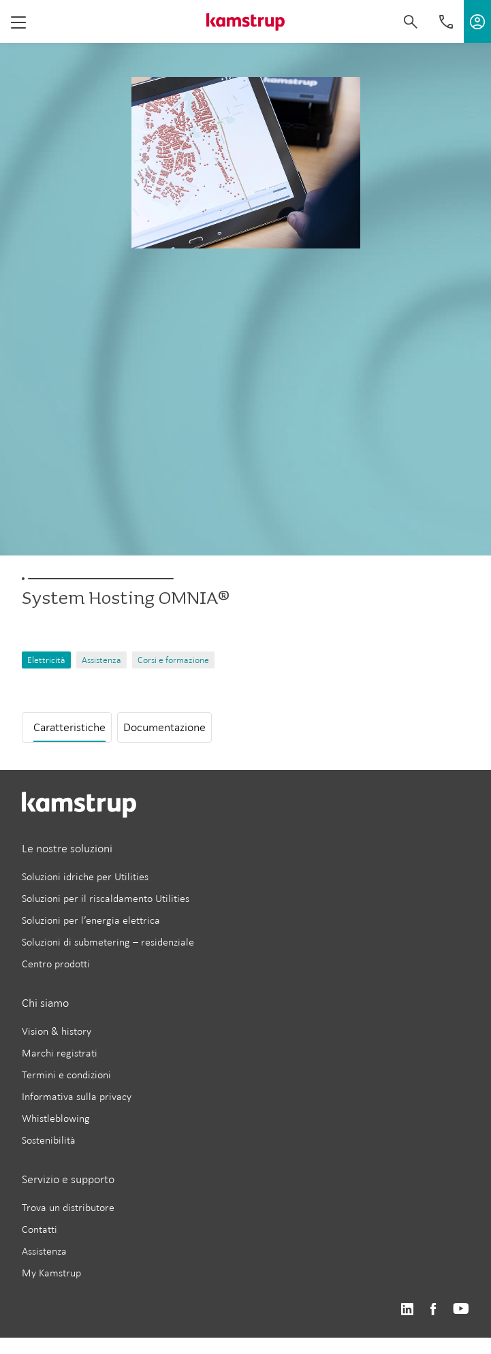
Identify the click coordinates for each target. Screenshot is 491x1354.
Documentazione (164, 727)
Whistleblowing (56, 1118)
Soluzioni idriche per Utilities (85, 876)
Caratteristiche (69, 727)
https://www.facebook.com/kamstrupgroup (433, 1309)
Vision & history (56, 1031)
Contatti (39, 1229)
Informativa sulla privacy (76, 1096)
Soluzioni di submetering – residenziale (108, 941)
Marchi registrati (59, 1052)
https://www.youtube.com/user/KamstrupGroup (461, 1309)
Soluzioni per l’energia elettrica (91, 920)
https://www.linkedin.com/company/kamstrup (406, 1309)
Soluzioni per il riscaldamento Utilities (105, 898)
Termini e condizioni (66, 1074)
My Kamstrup (51, 1272)
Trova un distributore (68, 1207)
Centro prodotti (56, 963)
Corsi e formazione (173, 660)
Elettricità (46, 660)
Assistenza (101, 660)
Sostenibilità (49, 1139)
